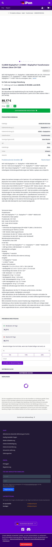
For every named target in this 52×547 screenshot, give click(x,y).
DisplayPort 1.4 (45, 127)
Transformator (29, 13)
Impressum (6, 541)
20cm (48, 147)
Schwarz (47, 151)
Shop (2, 8)
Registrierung (7, 467)
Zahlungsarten (7, 453)
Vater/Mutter (46, 139)
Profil (5, 460)
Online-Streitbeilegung (9, 444)
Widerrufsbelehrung (9, 440)
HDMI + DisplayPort (44, 131)
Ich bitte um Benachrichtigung (12, 363)
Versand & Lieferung (9, 450)
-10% (26, 355)
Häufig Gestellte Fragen (10, 437)
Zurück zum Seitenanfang (26, 417)
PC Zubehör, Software (14, 13)
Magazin (8, 8)
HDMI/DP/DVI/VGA (39, 13)
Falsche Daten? (45, 160)
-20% (42, 355)
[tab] (19, 61)
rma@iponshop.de (32, 503)
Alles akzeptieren (26, 544)
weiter (34, 78)
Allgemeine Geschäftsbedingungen (34, 539)
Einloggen (6, 464)
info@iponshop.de (32, 506)
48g (49, 155)
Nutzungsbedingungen (31, 484)
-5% (10, 355)
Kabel (23, 13)
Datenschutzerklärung (9, 447)
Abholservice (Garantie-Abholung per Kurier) (16, 434)
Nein (48, 143)
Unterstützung (8, 496)
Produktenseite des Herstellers (12, 160)
